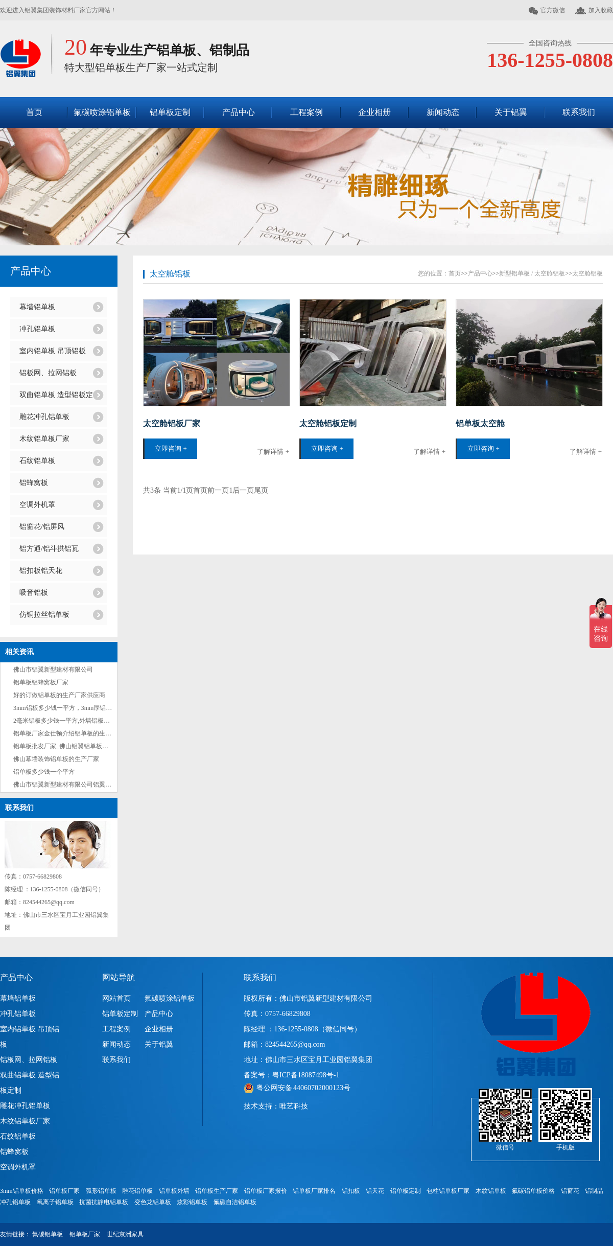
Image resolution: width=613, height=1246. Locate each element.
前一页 (218, 490)
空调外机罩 (37, 505)
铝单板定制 (170, 112)
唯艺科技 (293, 1106)
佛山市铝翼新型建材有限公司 (53, 669)
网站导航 (118, 977)
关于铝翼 (510, 112)
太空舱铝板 (170, 273)
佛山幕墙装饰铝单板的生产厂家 (56, 759)
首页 (34, 112)
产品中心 (238, 112)
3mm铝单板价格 (21, 1190)
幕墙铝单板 (37, 307)
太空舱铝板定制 (328, 423)
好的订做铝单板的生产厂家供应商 (59, 695)
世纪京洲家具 (125, 1234)
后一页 (243, 490)
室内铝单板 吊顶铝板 (52, 351)
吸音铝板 (33, 592)
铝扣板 (351, 1190)
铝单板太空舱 (480, 423)
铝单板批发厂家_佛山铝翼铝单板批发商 (67, 746)
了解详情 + (273, 451)
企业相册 (374, 112)
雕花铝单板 (137, 1190)
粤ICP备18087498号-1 (305, 1075)
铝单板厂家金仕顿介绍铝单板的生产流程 (68, 733)
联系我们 (578, 112)
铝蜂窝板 (33, 483)
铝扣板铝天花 (40, 570)
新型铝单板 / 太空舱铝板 (532, 273)
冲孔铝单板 (37, 329)
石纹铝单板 (37, 461)
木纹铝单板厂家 (44, 439)
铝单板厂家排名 (314, 1190)
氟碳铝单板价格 (533, 1190)
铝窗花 (570, 1190)
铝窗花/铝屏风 (41, 526)
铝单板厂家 (64, 1190)
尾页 (261, 490)
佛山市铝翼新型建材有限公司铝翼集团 (65, 784)
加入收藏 (594, 10)
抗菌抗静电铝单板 (103, 1202)
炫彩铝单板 (192, 1202)
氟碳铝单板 (47, 1234)
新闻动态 (443, 112)
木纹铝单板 (491, 1190)
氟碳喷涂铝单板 (102, 112)
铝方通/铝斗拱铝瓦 (49, 548)
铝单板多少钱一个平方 (44, 771)
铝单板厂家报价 (265, 1190)
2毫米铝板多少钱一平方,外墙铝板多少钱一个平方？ (83, 720)
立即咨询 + (171, 448)
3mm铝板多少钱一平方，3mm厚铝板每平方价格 (78, 707)
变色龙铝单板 (152, 1202)
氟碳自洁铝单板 (235, 1202)
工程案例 (306, 112)
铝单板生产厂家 (216, 1190)
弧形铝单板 (101, 1190)
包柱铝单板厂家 (448, 1190)
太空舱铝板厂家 (171, 423)
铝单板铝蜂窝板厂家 (40, 682)
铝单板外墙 (174, 1190)
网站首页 (116, 998)
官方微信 (547, 11)
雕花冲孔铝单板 (44, 417)
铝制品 (594, 1190)
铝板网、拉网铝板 (48, 373)
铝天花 (375, 1190)
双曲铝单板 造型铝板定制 (56, 398)
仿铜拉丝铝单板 (44, 614)
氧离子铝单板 (55, 1202)
